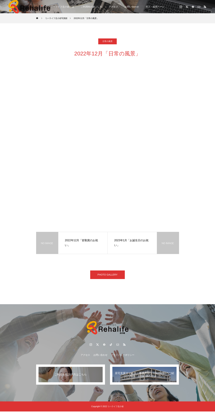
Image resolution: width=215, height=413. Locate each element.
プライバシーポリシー (122, 356)
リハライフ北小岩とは (62, 6)
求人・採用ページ (155, 6)
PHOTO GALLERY (107, 275)
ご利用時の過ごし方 (91, 6)
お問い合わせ (132, 6)
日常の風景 (107, 41)
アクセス (113, 6)
